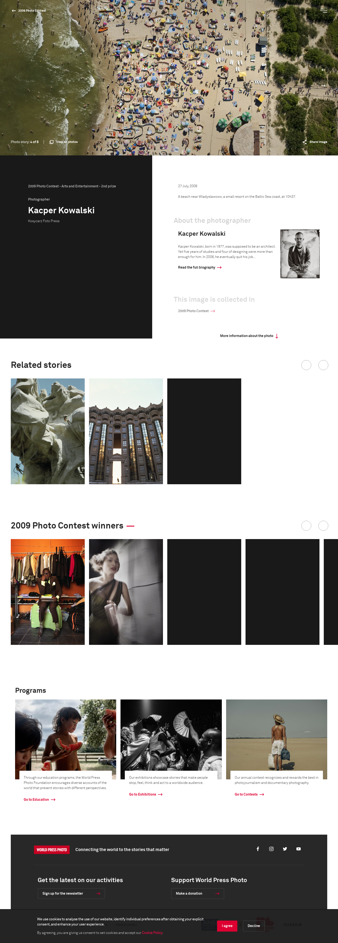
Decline (254, 926)
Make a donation (189, 893)
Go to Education (36, 799)
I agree (227, 926)
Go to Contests (246, 794)
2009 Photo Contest (32, 10)
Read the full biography (196, 267)
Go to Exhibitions (142, 794)
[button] (306, 365)
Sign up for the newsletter (62, 893)
